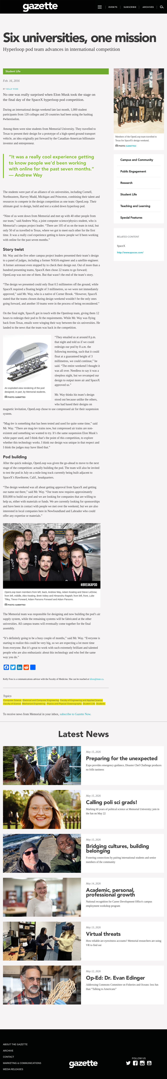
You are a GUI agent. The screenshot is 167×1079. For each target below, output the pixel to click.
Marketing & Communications (22, 1063)
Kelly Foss (12, 89)
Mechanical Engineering (33, 703)
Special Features (131, 217)
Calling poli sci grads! (111, 802)
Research (126, 182)
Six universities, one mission (79, 37)
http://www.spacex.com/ (130, 252)
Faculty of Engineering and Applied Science (81, 700)
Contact (8, 1056)
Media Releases (13, 1069)
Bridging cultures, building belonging (117, 848)
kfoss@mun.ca (96, 679)
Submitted (131, 146)
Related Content (128, 237)
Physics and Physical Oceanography (64, 703)
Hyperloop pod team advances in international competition (61, 49)
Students (100, 703)
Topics (7, 696)
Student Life (89, 703)
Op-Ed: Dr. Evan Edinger (115, 977)
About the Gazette (15, 1044)
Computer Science (12, 700)
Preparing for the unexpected (121, 758)
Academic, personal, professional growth (110, 892)
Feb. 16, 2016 (11, 80)
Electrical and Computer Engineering (41, 700)
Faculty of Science (12, 703)
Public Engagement (133, 171)
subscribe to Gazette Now (75, 714)
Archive (8, 1050)
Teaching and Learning (135, 206)
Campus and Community (136, 159)
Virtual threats (103, 934)
